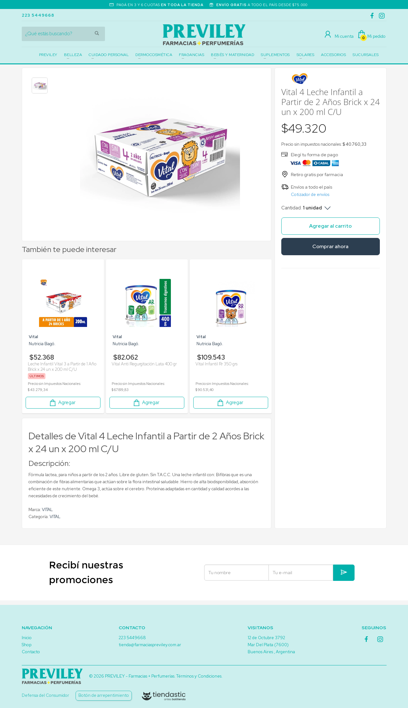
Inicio (27, 637)
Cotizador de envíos (310, 194)
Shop (26, 644)
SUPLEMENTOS (275, 54)
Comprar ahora (330, 246)
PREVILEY (48, 54)
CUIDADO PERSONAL (109, 54)
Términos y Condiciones (198, 676)
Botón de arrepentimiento (103, 695)
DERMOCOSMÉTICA (153, 54)
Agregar (62, 403)
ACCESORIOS (333, 54)
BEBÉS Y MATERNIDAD (232, 54)
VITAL (47, 509)
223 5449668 (38, 15)
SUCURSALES (366, 54)
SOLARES (306, 54)
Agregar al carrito (330, 226)
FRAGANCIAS (191, 54)
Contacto (31, 652)
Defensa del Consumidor (45, 695)
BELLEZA (73, 54)
